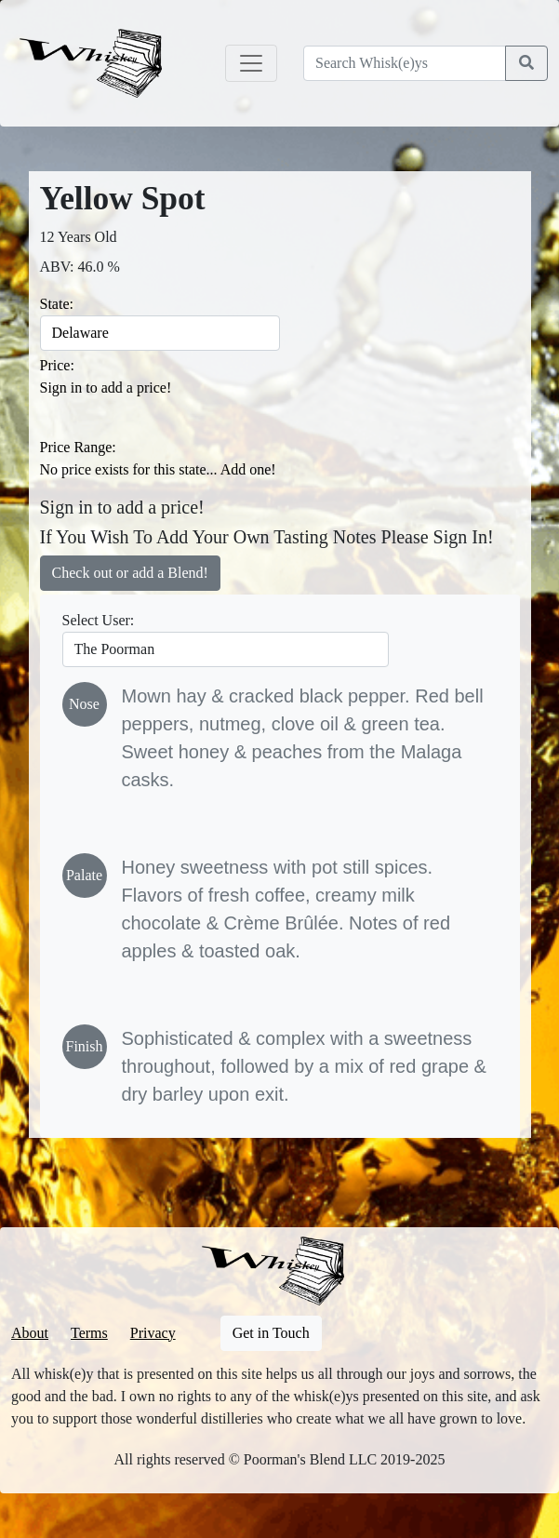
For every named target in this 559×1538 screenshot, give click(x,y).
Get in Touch (271, 1333)
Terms (89, 1333)
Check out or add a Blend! (130, 573)
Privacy (153, 1333)
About (29, 1333)
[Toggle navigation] (251, 63)
